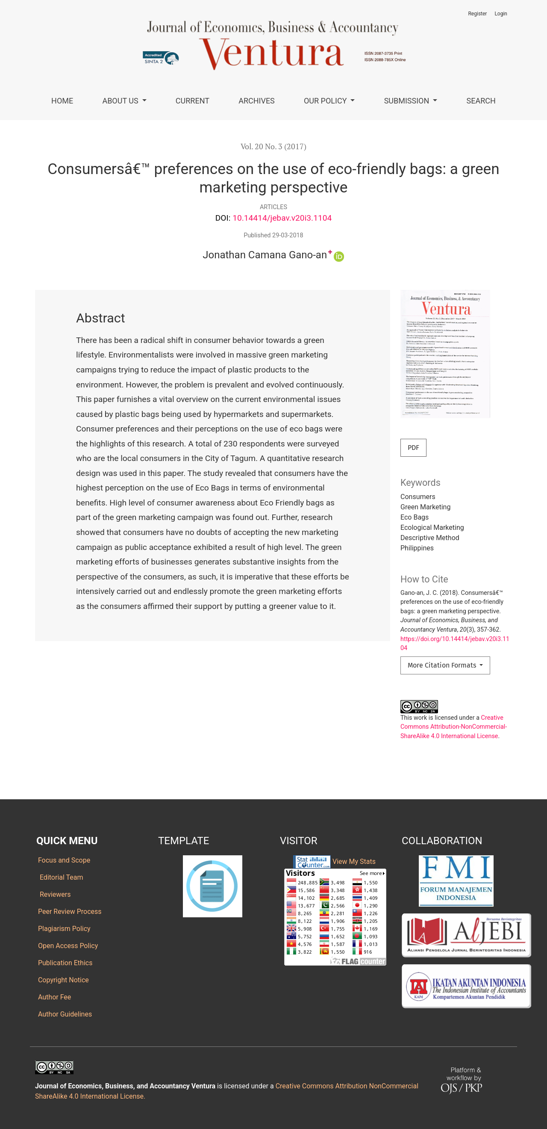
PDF (413, 447)
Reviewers (53, 894)
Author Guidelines (64, 1014)
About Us (121, 100)
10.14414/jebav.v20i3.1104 (282, 218)
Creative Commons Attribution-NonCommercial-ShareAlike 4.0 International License (453, 727)
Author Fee (53, 997)
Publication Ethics (64, 963)
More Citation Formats (443, 665)
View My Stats (354, 861)
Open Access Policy (67, 946)
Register (477, 14)
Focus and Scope (63, 860)
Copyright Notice (62, 980)
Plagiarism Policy (63, 929)
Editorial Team (59, 877)
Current (192, 100)
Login (500, 14)
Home (62, 100)
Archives (256, 100)
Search (481, 100)
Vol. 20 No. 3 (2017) (273, 146)
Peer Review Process (69, 911)
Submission (407, 100)
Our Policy (326, 100)
